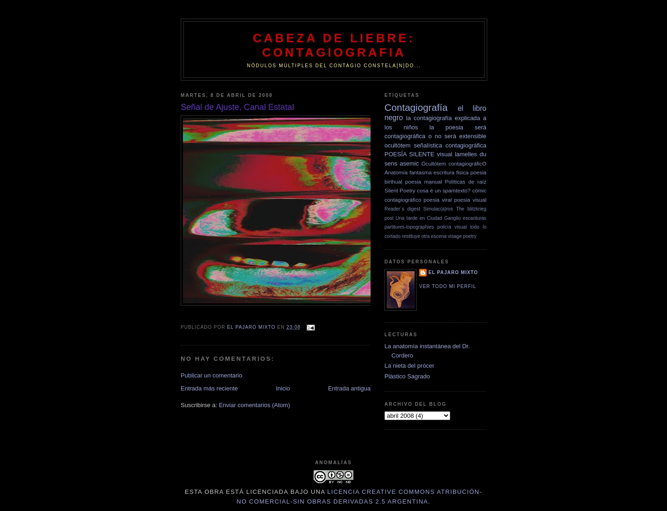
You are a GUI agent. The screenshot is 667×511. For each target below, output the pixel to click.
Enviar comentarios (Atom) (254, 405)
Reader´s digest (402, 208)
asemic (409, 163)
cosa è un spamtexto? (444, 190)
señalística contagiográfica (450, 145)
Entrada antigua (349, 388)
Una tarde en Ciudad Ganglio (428, 218)
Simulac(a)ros (438, 208)
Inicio (283, 388)
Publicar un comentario (211, 375)
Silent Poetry (399, 190)
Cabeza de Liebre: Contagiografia (334, 45)
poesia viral (437, 200)
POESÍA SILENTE (409, 154)
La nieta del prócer (409, 365)
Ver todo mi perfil (447, 286)
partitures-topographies (409, 227)
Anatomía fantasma (408, 172)
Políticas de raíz (465, 182)
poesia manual (423, 182)
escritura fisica (451, 172)
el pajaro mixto (453, 272)
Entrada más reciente (209, 388)
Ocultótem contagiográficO (454, 163)
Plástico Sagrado (407, 376)
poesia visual (470, 200)
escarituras (474, 218)
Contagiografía (415, 107)
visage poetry (462, 236)
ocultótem (397, 145)
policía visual (452, 227)
